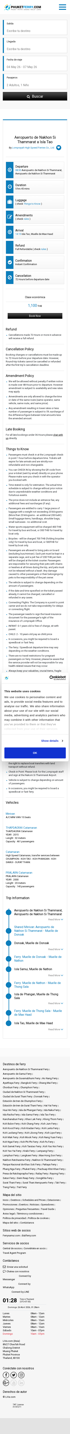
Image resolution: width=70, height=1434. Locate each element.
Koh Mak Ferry (10, 1137)
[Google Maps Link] (6, 1383)
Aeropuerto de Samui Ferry (17, 1073)
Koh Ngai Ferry (10, 1141)
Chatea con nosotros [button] (16, 1271)
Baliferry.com (29, 1235)
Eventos (23, 1204)
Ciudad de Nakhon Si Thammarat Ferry (23, 1092)
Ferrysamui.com (11, 1235)
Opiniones (8, 1209)
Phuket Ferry (28, 1169)
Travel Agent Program (14, 1252)
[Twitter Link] (13, 1375)
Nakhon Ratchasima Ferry (16, 1160)
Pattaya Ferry (49, 1164)
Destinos (15, 1200)
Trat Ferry (22, 1187)
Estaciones (54, 1200)
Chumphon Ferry (29, 1087)
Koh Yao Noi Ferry (52, 1146)
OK (35, 752)
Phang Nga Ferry (11, 1169)
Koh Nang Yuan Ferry (50, 1137)
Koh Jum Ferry (49, 1123)
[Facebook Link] (6, 1375)
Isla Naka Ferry (52, 1110)
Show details (50, 740)
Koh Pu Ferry (46, 1141)
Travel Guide (47, 1209)
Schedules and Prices (34, 1200)
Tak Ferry (60, 1182)
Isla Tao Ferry (48, 1114)
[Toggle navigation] (63, 6)
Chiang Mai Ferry (48, 1082)
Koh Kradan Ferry (30, 1128)
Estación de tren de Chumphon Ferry (22, 1101)
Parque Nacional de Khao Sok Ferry (22, 1164)
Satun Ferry (9, 1178)
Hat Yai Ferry (50, 1105)
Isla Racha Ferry (11, 1114)
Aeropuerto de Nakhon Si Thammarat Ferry (26, 1069)
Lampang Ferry (45, 1150)
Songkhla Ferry (44, 1178)
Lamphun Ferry (11, 1155)
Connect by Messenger (17, 1278)
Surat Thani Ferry (12, 1182)
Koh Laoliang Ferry (13, 1132)
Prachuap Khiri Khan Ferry (51, 1169)
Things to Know (32, 203)
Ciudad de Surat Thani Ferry (17, 1096)
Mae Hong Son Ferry (50, 1155)
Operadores (47, 1204)
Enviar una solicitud (15, 1266)
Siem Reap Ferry (25, 1178)
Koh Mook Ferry (28, 1137)
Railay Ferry (42, 1173)
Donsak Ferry (41, 1096)
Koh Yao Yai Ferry (12, 1150)
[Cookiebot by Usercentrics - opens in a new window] (50, 677)
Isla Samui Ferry (30, 1114)
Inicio (6, 1200)
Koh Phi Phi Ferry (29, 1141)
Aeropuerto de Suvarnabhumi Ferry (21, 1078)
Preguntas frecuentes (27, 1209)
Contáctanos (27, 1222)
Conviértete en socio (35, 1248)
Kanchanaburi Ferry (13, 1119)
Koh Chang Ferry (30, 1123)
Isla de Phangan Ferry (30, 1110)
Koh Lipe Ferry (52, 1132)
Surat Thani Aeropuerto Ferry (38, 1182)
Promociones (10, 1204)
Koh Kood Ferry (11, 1128)
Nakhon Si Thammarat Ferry (47, 1160)
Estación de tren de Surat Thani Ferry (22, 1105)
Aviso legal (9, 1213)
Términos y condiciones (29, 1213)
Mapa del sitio (10, 1222)
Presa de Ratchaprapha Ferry (18, 1173)
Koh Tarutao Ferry (31, 1146)
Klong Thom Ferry (52, 1119)
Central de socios (12, 1248)
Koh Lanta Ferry (50, 1128)
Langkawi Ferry (29, 1155)
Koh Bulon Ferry (11, 1123)
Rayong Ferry (57, 1173)
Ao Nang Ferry (49, 1078)
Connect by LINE (16, 1292)
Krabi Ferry (29, 1150)
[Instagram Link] (21, 1375)
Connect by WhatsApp (16, 1285)
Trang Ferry (9, 1187)
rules (26, 218)
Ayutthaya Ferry (11, 1082)
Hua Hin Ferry (10, 1110)
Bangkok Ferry (29, 1082)
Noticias (34, 1204)
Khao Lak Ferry (33, 1119)
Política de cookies (38, 1218)
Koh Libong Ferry (34, 1132)
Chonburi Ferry (10, 1087)
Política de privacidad (14, 1218)
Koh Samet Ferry (11, 1146)
